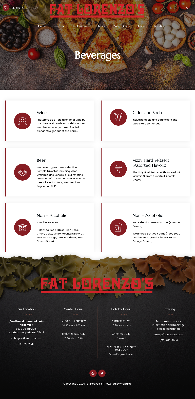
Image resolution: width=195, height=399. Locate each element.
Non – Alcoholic (52, 215)
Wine (42, 112)
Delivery (142, 26)
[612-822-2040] (6, 7)
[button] (186, 8)
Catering (100, 26)
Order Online (121, 26)
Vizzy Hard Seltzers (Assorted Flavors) (151, 163)
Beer (41, 160)
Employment (80, 26)
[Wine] (22, 121)
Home (42, 26)
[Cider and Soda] (118, 117)
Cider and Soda (147, 112)
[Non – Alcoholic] (22, 227)
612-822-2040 (19, 8)
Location (159, 26)
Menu (59, 26)
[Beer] (22, 172)
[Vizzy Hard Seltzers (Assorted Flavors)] (118, 169)
